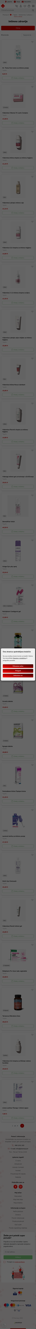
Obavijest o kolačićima (19, 658)
